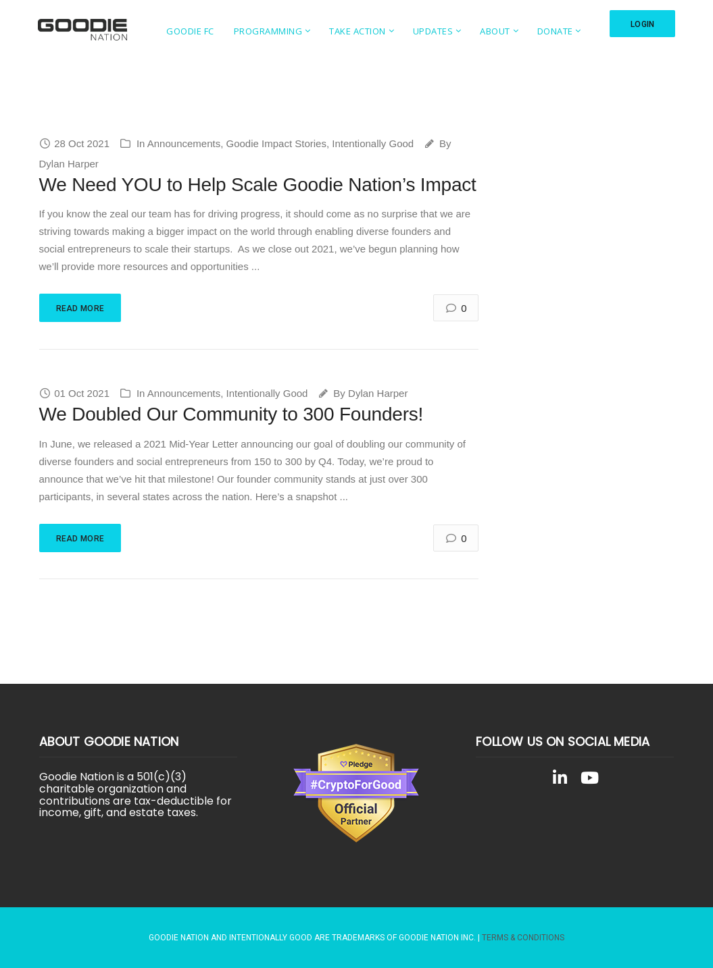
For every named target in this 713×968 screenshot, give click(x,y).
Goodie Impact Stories (276, 143)
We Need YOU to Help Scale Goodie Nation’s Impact (257, 184)
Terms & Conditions (523, 937)
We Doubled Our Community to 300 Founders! (231, 414)
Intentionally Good (373, 143)
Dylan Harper (69, 163)
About (495, 31)
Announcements (183, 143)
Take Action (357, 31)
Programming (268, 31)
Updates (433, 31)
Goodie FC (190, 31)
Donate (555, 31)
